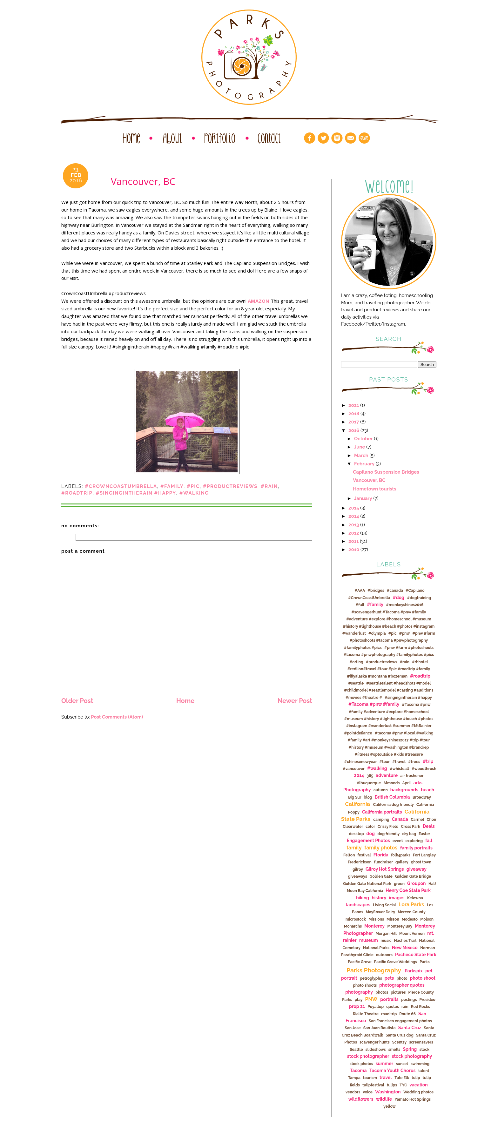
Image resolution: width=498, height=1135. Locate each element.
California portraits (382, 811)
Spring (410, 1049)
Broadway (422, 797)
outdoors (384, 955)
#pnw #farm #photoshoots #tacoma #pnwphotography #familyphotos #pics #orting (389, 654)
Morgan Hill (386, 933)
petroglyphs (371, 978)
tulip (416, 1078)
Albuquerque (369, 783)
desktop (356, 834)
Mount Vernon (412, 933)
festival (364, 855)
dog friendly (388, 834)
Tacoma (358, 1070)
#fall (360, 605)
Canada (400, 819)
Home (185, 701)
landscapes (358, 904)
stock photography (412, 1056)
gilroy (358, 869)
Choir (431, 819)
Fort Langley (424, 855)
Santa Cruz (409, 1027)
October (363, 438)
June (359, 446)
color (370, 826)
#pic (193, 486)
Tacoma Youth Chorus (392, 1070)
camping (381, 819)
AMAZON (258, 301)
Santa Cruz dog (400, 1035)
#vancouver (354, 769)
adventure (387, 775)
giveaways (357, 876)
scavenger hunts (375, 1042)
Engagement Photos (368, 840)
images (397, 897)
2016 (353, 430)
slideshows (376, 1049)
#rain (269, 486)
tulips (392, 1085)
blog (368, 797)
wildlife (384, 1099)
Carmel (417, 819)
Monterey (374, 926)
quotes (392, 1006)
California (357, 804)
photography (359, 992)
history (379, 897)
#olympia (377, 633)
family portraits (416, 847)
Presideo (427, 999)
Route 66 (407, 1014)
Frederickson (360, 862)
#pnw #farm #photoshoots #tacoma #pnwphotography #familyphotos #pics (389, 640)
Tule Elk (401, 1078)
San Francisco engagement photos (400, 1021)
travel (386, 1077)
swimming (420, 1064)
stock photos (361, 1064)
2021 (353, 405)
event (398, 841)
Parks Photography (374, 970)
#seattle (356, 683)
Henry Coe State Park (408, 890)
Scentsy (399, 1042)
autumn (381, 790)
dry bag (409, 834)
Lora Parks (411, 905)
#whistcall (399, 769)
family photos (380, 848)
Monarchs (353, 926)
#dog (398, 597)
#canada (395, 590)
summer (384, 1063)
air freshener (412, 776)
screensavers (421, 1042)
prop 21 (357, 1006)
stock (424, 1049)
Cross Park (410, 826)
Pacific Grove (359, 962)
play (359, 999)
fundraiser (383, 862)
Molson (427, 919)
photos (381, 992)
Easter (424, 834)
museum (368, 940)
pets (389, 978)
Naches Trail (405, 940)
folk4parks (400, 855)
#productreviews (230, 486)
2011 (353, 541)
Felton (349, 855)
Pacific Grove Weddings (395, 962)
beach (427, 789)
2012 (353, 533)
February (364, 463)
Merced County (412, 912)
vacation (418, 1084)
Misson (393, 919)
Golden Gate (381, 876)
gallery (401, 862)
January (363, 498)
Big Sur (354, 797)
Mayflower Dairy (380, 912)
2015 (353, 507)
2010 (353, 549)
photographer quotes (401, 985)
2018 (353, 413)
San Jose (353, 1028)
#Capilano (415, 590)
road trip (389, 1014)
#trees (414, 762)
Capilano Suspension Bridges (386, 472)
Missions (376, 919)
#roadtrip (76, 493)
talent (423, 1071)
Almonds (391, 783)
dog (371, 833)
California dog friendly (393, 804)
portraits (389, 999)
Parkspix (414, 970)
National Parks (376, 948)
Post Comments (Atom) (117, 717)
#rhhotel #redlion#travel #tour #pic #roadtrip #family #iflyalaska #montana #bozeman (388, 669)
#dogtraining (419, 598)
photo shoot (422, 978)
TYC (403, 1085)
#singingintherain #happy (136, 493)
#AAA (359, 590)
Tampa (354, 1078)
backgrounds (404, 789)
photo (402, 978)
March (361, 455)
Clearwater (353, 826)
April (406, 783)
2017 (353, 421)
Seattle (356, 1049)
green (399, 884)
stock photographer (368, 1056)
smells (394, 1049)
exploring (414, 841)
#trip (428, 761)
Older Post (77, 701)
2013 (353, 524)
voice (368, 1092)
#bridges (375, 590)
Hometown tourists (374, 488)
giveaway (417, 869)
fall (428, 840)
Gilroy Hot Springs (385, 869)
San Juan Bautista (379, 1028)
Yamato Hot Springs (413, 1099)
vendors (353, 1092)
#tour (384, 762)
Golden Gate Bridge (413, 876)
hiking (362, 897)
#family (172, 486)
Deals (429, 826)
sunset (402, 1064)
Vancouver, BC (369, 480)
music (385, 940)
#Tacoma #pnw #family (373, 704)
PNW (371, 999)
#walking (194, 493)
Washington (387, 1091)
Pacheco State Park (415, 954)
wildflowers (360, 1099)
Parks (425, 962)
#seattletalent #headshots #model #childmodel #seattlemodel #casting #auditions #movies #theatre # (388, 690)
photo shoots (365, 985)
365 (370, 776)
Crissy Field (388, 826)
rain (404, 1006)
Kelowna (415, 898)
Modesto (410, 919)
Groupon (416, 883)
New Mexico (405, 947)
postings (409, 999)
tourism (370, 1078)
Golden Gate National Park (367, 884)
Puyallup (375, 1006)
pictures (398, 992)
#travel (399, 762)
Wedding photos (418, 1092)
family (354, 848)
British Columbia (392, 797)
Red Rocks (420, 1006)
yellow (389, 1106)
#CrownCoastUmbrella (121, 486)
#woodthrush (424, 769)
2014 (353, 516)
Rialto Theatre (366, 1014)
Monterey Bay (400, 926)
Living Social (384, 905)
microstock (356, 919)
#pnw (404, 633)
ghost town (421, 862)
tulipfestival (373, 1085)
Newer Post (295, 701)
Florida (381, 854)
